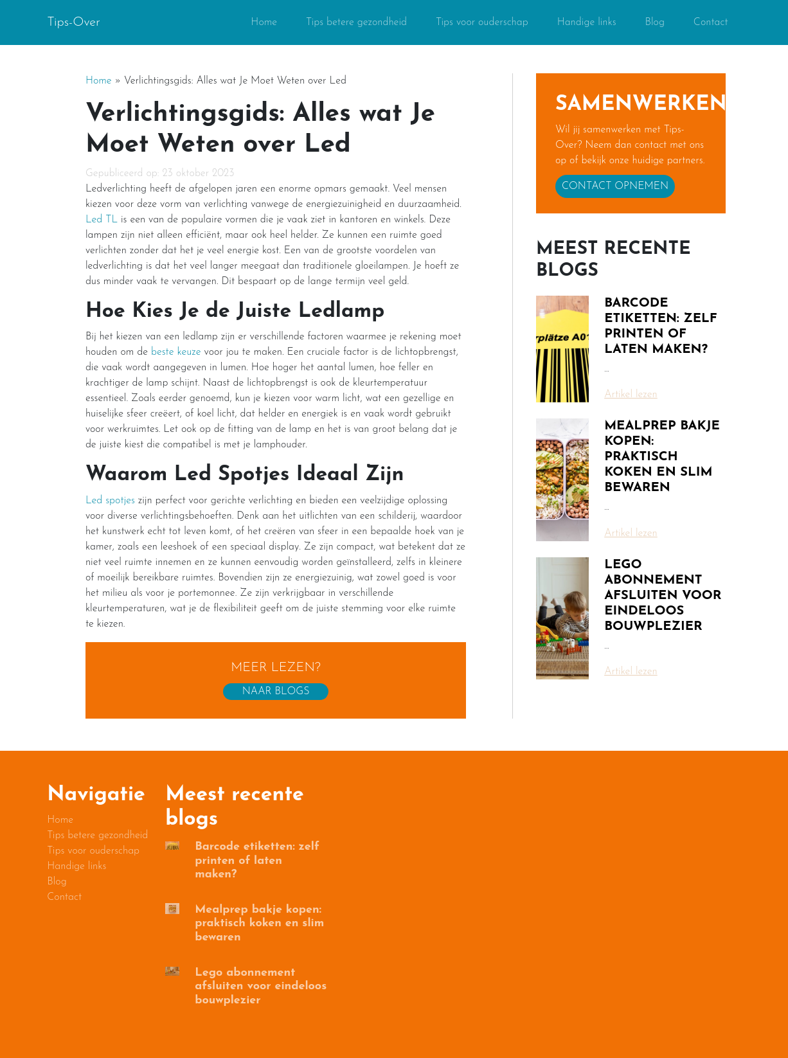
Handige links (586, 22)
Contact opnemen (615, 186)
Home (264, 22)
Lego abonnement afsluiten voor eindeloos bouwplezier (662, 596)
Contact (711, 22)
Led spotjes (110, 501)
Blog (655, 22)
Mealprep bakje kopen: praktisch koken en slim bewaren (662, 457)
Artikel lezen (631, 395)
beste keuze (176, 352)
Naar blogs (276, 691)
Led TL (101, 220)
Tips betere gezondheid (356, 22)
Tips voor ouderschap (482, 22)
